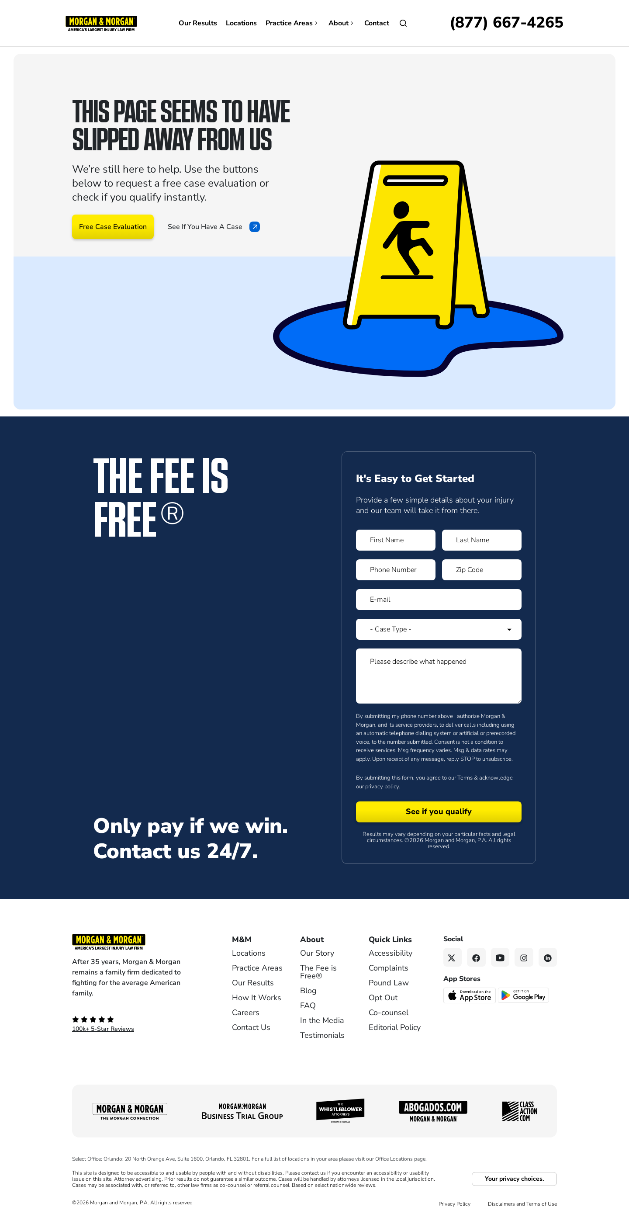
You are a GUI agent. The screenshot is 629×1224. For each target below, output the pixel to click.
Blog (308, 991)
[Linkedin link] (548, 957)
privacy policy (382, 787)
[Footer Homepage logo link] (137, 942)
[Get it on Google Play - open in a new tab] (524, 994)
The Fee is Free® (318, 972)
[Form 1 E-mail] (439, 599)
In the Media (322, 1020)
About (342, 23)
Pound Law (389, 983)
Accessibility (390, 953)
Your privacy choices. (514, 1179)
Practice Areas (293, 23)
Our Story (317, 953)
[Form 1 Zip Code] (482, 569)
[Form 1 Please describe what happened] (439, 676)
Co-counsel (388, 1012)
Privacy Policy (454, 1203)
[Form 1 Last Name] (482, 540)
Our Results (198, 23)
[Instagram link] (524, 957)
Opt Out (383, 998)
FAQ (308, 1005)
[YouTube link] (500, 957)
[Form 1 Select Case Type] (439, 629)
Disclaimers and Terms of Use (522, 1203)
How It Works (256, 998)
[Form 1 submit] (439, 811)
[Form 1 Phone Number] (395, 569)
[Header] (101, 23)
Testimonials (322, 1035)
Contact (376, 23)
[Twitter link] (453, 957)
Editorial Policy (395, 1027)
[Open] (403, 23)
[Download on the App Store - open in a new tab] (470, 994)
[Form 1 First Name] (395, 540)
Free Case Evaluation (113, 227)
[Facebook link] (476, 957)
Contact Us (251, 1027)
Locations (241, 23)
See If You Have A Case (214, 227)
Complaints (388, 968)
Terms (465, 778)
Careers (245, 1012)
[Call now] (506, 23)
